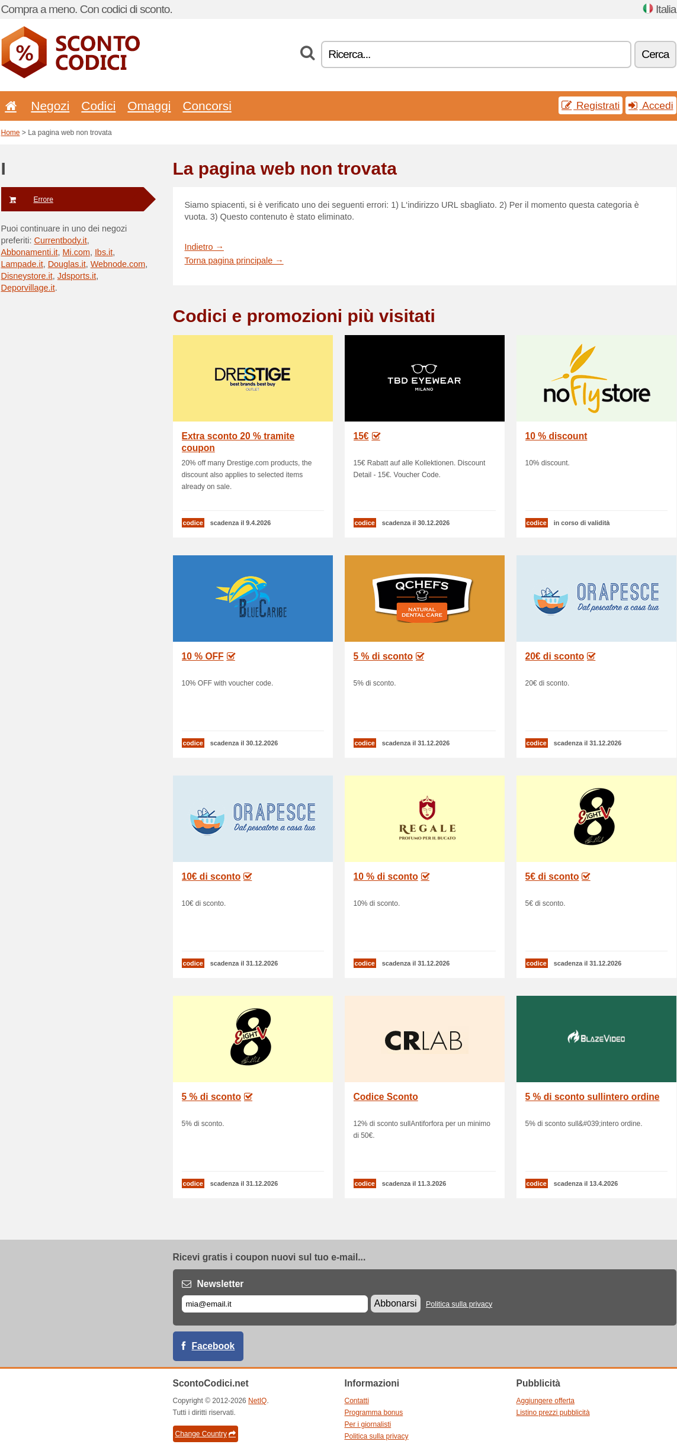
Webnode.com (118, 264)
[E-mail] (275, 1304)
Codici (98, 105)
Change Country (205, 1434)
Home (10, 132)
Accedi (650, 105)
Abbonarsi (395, 1303)
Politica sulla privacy (459, 1304)
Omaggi (149, 105)
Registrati (591, 105)
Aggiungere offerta (545, 1401)
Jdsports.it (77, 276)
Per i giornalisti (368, 1424)
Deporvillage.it (28, 287)
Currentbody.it (60, 240)
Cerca (655, 54)
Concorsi (206, 105)
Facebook (213, 1346)
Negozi (50, 105)
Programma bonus (374, 1412)
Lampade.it (22, 264)
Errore (27, 199)
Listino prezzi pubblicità (553, 1412)
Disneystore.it (27, 276)
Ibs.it (104, 252)
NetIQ (257, 1401)
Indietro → (204, 247)
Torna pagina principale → (234, 260)
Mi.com (76, 252)
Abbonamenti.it (29, 252)
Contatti (357, 1401)
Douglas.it (67, 264)
